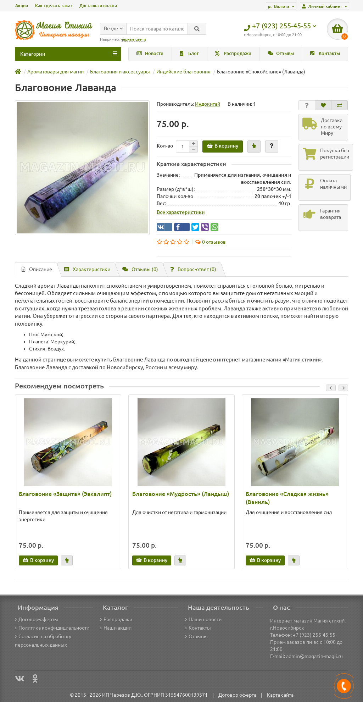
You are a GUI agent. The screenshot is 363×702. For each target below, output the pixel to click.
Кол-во (165, 146)
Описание (37, 269)
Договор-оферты (36, 619)
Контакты (325, 53)
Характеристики (87, 269)
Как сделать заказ (53, 5)
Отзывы (281, 53)
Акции (21, 5)
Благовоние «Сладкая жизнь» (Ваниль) (287, 498)
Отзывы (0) (140, 269)
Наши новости (203, 619)
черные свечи (133, 39)
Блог (189, 53)
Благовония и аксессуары (120, 71)
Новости (149, 53)
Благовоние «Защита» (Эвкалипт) (65, 494)
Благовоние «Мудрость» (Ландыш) (180, 494)
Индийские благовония (183, 71)
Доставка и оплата (98, 5)
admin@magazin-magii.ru (314, 656)
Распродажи (233, 53)
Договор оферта (237, 695)
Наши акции (116, 628)
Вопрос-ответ (193, 269)
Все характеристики (181, 212)
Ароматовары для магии (55, 71)
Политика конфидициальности (52, 628)
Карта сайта (280, 695)
